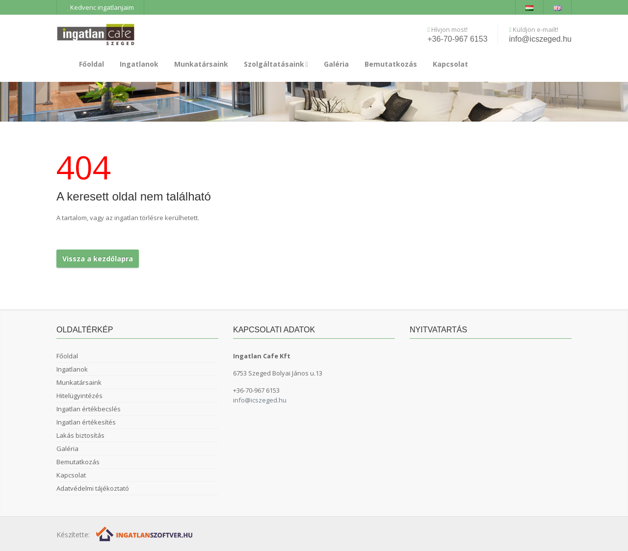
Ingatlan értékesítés (86, 422)
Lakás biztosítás (80, 435)
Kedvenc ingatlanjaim (100, 7)
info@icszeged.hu (540, 39)
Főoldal (91, 64)
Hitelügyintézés (79, 395)
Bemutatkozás (391, 64)
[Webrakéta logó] (145, 533)
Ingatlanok (139, 64)
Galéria (336, 64)
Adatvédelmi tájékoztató (92, 488)
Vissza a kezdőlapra (97, 258)
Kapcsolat (450, 64)
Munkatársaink (201, 64)
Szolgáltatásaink (276, 64)
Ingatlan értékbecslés (88, 408)
